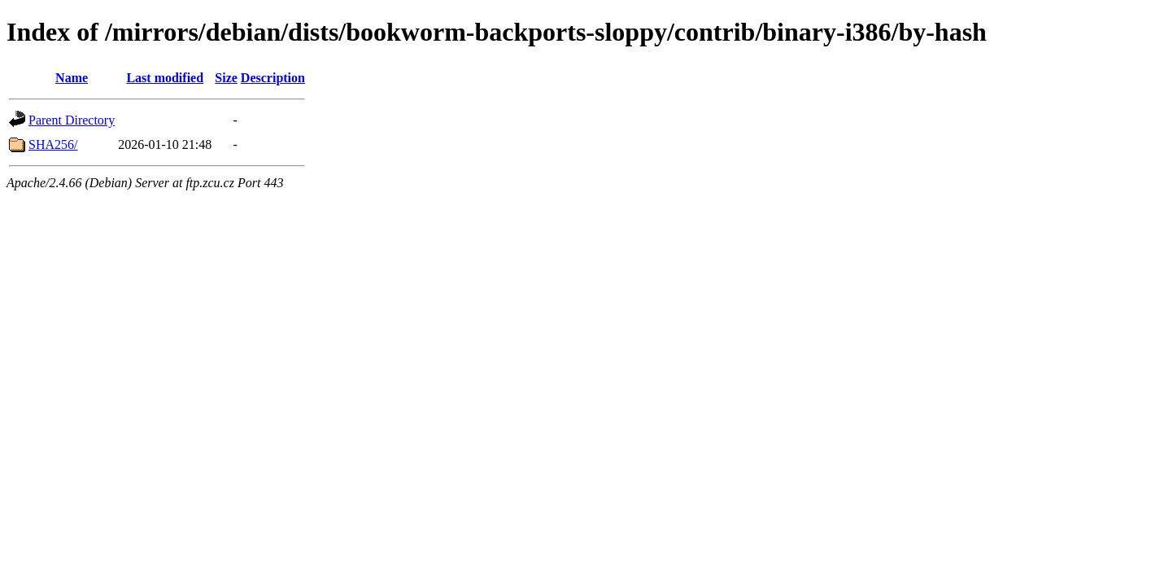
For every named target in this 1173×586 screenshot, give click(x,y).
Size (226, 78)
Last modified (164, 78)
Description (273, 78)
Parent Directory (71, 120)
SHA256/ (52, 144)
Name (71, 78)
